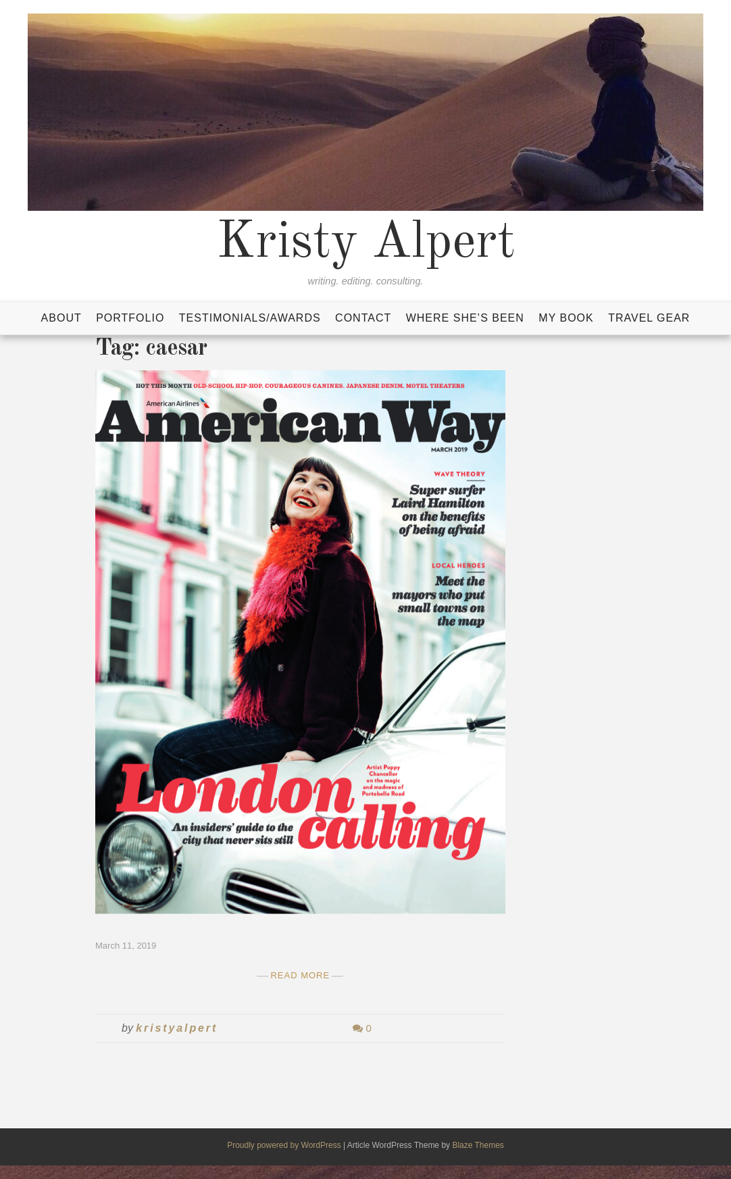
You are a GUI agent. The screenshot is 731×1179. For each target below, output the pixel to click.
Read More (300, 975)
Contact (363, 318)
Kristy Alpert (365, 243)
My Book (565, 318)
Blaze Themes (477, 1145)
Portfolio (130, 318)
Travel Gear (649, 318)
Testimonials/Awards (250, 318)
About (61, 318)
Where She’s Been (465, 318)
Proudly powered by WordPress (285, 1145)
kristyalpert (177, 1028)
